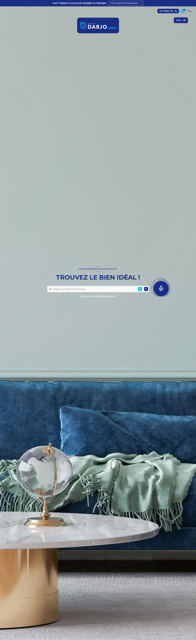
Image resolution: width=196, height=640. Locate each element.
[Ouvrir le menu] (181, 20)
